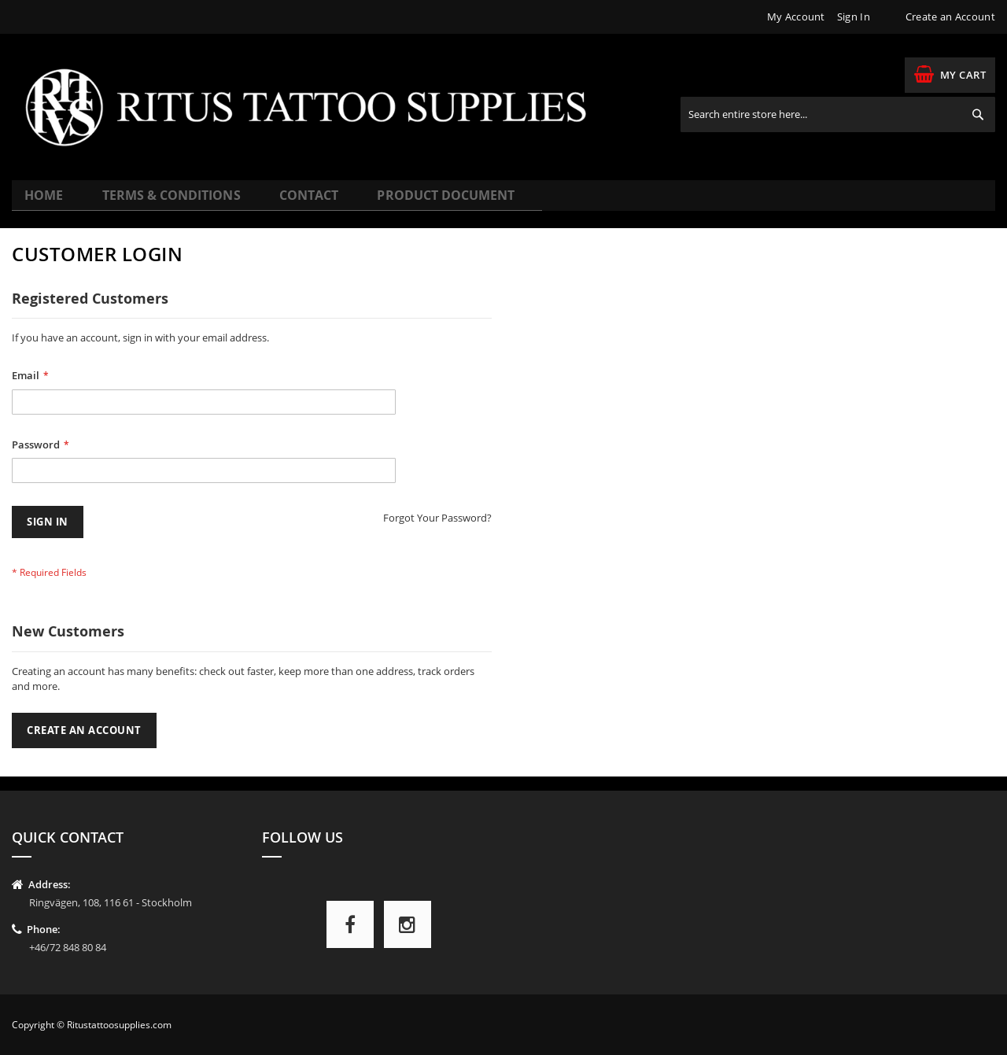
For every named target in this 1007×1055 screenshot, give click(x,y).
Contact (278, 201)
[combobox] (838, 114)
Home (45, 201)
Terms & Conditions (157, 201)
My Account (796, 16)
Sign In (853, 16)
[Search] (977, 114)
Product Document (399, 201)
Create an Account (950, 16)
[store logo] (317, 107)
